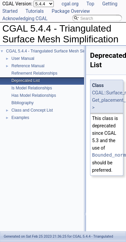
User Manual (22, 58)
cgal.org (69, 3)
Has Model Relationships (33, 95)
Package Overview (71, 11)
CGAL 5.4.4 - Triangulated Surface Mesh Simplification (54, 51)
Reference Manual (27, 66)
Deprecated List (25, 80)
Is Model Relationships (31, 88)
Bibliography (22, 102)
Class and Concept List (32, 110)
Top (90, 3)
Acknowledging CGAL (24, 18)
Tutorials (35, 11)
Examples (20, 117)
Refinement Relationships (34, 73)
